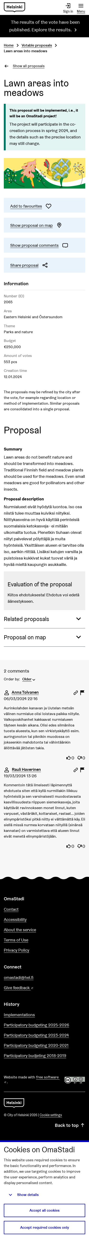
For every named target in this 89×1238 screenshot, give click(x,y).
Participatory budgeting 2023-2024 (36, 1035)
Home (9, 45)
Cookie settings (51, 1115)
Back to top (70, 1125)
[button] (44, 619)
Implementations (19, 1014)
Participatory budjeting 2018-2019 (35, 1055)
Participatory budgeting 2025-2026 (36, 1025)
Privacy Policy (16, 950)
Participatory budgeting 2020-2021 (36, 1045)
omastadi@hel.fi (18, 977)
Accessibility (15, 919)
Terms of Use (16, 940)
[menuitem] (29, 678)
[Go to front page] (14, 7)
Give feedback (30, 988)
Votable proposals (37, 45)
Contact (11, 909)
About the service (20, 929)
